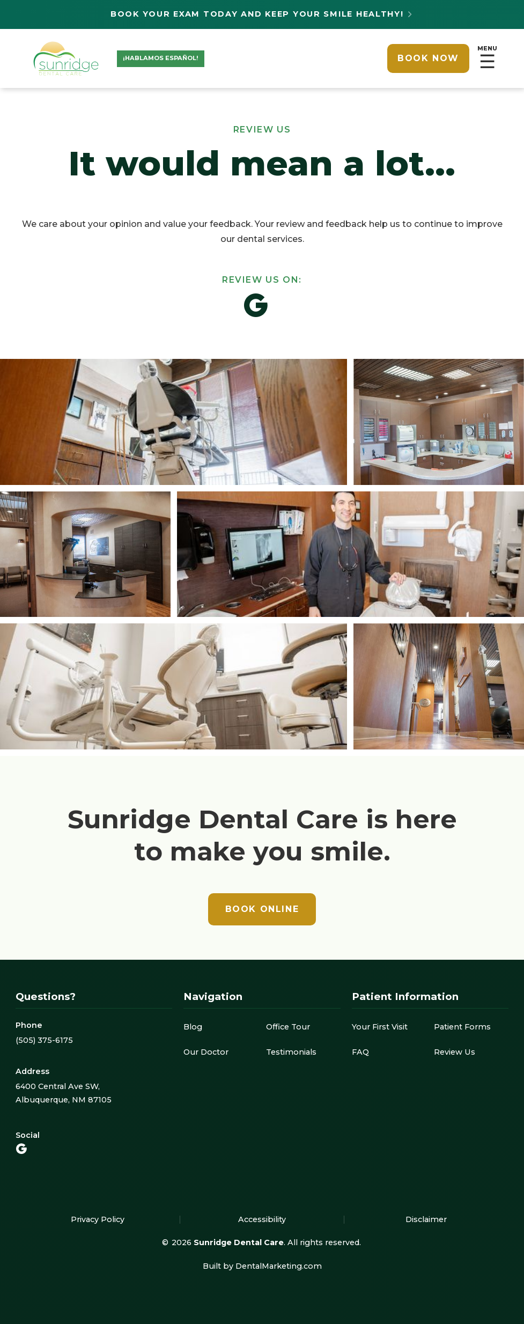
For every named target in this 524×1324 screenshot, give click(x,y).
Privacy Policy (97, 1219)
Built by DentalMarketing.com (262, 1266)
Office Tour (288, 1027)
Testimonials (291, 1052)
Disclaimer (426, 1219)
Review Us (454, 1052)
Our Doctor (205, 1052)
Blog (192, 1027)
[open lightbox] (262, 554)
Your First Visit (380, 1027)
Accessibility (262, 1219)
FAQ (360, 1052)
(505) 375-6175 (44, 1040)
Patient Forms (462, 1027)
